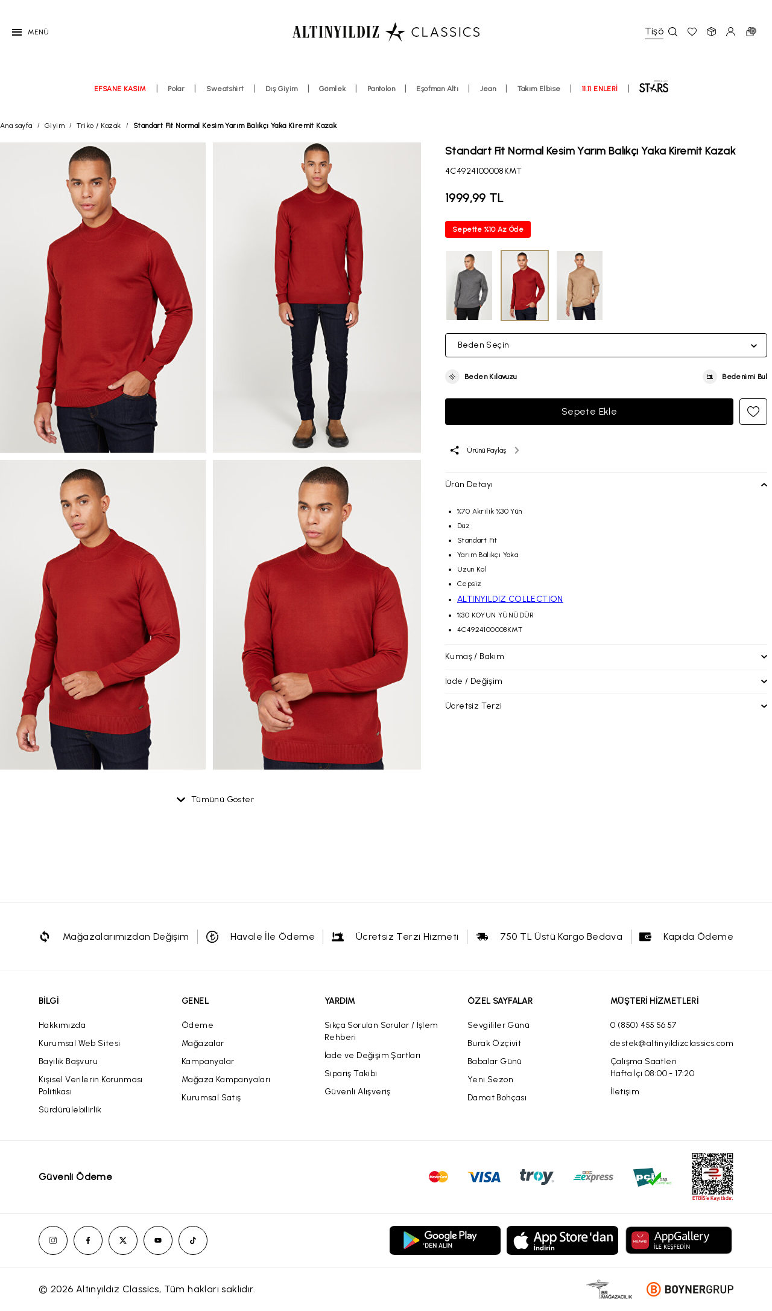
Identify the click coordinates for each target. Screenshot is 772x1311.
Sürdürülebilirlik (70, 1110)
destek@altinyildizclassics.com (671, 1043)
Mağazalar (203, 1043)
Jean (488, 89)
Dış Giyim (281, 89)
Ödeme (198, 1025)
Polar (176, 89)
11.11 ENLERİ (600, 89)
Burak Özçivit (494, 1043)
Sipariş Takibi (351, 1073)
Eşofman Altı (437, 89)
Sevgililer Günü (498, 1025)
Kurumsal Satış (211, 1097)
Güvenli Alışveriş (357, 1091)
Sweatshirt (225, 89)
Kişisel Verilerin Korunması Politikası (91, 1085)
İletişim (624, 1091)
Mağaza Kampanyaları (226, 1079)
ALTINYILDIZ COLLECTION (510, 599)
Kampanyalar (208, 1061)
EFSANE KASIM (120, 89)
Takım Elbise (539, 89)
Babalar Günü (494, 1061)
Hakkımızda (62, 1025)
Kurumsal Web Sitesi (80, 1043)
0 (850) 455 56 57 (643, 1025)
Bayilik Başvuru (68, 1061)
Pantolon (381, 89)
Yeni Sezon (490, 1079)
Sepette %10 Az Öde (488, 229)
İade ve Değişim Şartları (372, 1055)
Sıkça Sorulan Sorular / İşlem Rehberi (381, 1031)
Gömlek (332, 89)
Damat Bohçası (497, 1097)
